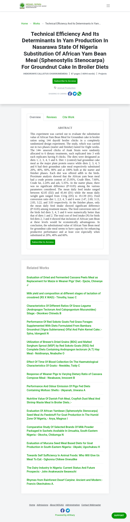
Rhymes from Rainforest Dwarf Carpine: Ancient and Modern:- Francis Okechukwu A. (65, 481)
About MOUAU (57, 505)
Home (24, 23)
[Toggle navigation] (108, 5)
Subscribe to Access (65, 81)
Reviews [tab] (52, 117)
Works (36, 23)
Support (119, 515)
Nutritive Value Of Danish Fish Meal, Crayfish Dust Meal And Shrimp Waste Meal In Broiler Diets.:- (63, 400)
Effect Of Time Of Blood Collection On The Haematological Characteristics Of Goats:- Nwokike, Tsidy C (62, 363)
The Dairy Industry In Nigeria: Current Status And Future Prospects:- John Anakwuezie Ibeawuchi (61, 469)
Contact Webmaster (91, 505)
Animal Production (66, 88)
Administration (72, 505)
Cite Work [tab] (68, 117)
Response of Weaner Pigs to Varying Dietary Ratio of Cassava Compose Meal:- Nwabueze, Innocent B (64, 375)
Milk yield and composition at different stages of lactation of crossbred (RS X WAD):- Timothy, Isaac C (64, 295)
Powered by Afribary (65, 515)
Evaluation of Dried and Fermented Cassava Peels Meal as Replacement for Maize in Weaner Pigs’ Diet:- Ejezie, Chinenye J (65, 281)
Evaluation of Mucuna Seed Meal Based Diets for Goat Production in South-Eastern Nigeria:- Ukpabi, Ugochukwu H (63, 445)
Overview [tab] (35, 117)
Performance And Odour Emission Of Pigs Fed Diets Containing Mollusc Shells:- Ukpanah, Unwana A (58, 388)
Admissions (42, 505)
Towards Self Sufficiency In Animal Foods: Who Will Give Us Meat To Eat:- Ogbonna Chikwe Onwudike (63, 457)
